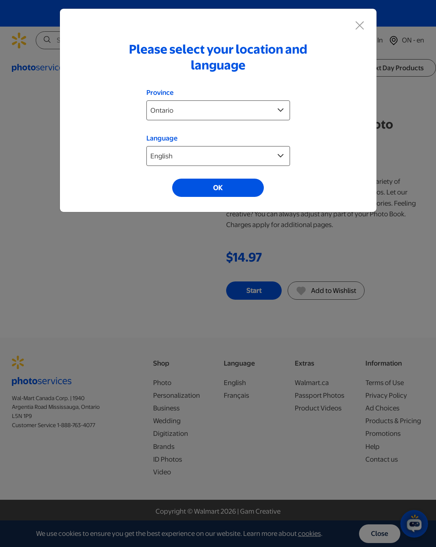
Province (160, 92)
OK (218, 188)
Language (162, 138)
